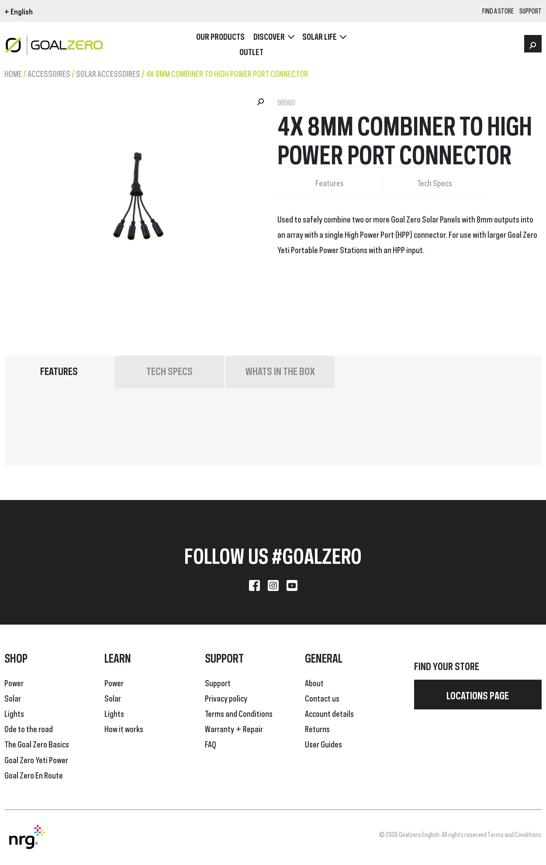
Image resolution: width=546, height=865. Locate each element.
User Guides (323, 743)
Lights (14, 713)
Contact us (322, 697)
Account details (329, 713)
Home (13, 73)
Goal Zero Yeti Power (36, 759)
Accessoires (49, 73)
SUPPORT (530, 11)
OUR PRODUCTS (220, 36)
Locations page (477, 694)
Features (329, 182)
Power (14, 682)
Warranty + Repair (234, 728)
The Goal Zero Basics (36, 743)
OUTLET (251, 51)
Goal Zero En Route (33, 774)
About (314, 682)
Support (218, 682)
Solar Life (319, 36)
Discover (269, 36)
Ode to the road (28, 728)
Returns (317, 728)
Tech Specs (434, 182)
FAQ (210, 743)
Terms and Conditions (239, 713)
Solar (12, 697)
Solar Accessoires (108, 73)
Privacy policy (226, 697)
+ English (18, 11)
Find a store (498, 11)
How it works (123, 728)
